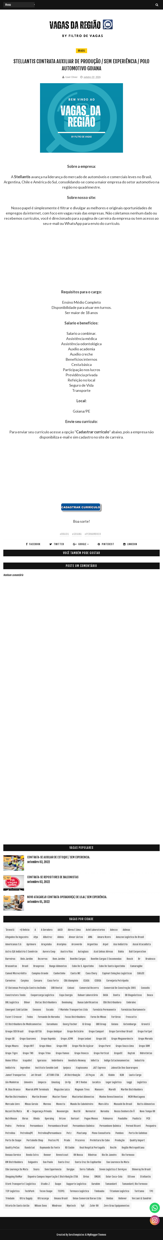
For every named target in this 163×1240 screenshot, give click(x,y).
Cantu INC (75, 973)
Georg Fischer (70, 1024)
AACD (60, 929)
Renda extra (32, 1154)
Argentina (92, 944)
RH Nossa (78, 1154)
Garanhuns (52, 1024)
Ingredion (25, 1067)
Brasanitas (11, 966)
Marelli (112, 1089)
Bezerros (42, 958)
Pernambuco (36, 1125)
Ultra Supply (26, 1198)
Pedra (8, 1125)
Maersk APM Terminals (37, 1089)
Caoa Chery (91, 973)
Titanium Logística (119, 1191)
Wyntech (71, 1205)
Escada (50, 1009)
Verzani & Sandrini (141, 1198)
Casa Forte (53, 980)
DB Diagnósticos (133, 995)
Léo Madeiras (12, 1082)
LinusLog (55, 1082)
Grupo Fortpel (145, 1031)
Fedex (30, 1016)
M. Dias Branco (13, 1089)
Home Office (11, 1060)
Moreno (47, 1104)
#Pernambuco (93, 534)
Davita (116, 995)
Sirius (86, 1176)
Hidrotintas (146, 1053)
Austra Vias (67, 951)
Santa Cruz (64, 1162)
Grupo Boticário (75, 1031)
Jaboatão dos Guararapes (124, 1067)
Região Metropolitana (133, 1147)
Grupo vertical (101, 1053)
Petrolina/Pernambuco (49, 1133)
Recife (113, 1147)
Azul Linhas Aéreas (103, 951)
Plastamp (82, 1133)
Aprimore (31, 944)
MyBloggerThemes (96, 1234)
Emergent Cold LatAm (16, 1009)
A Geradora (46, 929)
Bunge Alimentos (58, 966)
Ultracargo (43, 1198)
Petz (69, 1133)
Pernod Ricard (133, 1125)
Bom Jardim (59, 958)
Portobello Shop (35, 1140)
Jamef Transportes (15, 1075)
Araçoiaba (46, 944)
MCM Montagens (136, 1096)
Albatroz (47, 937)
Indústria (10, 1067)
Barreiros (10, 958)
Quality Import (137, 1140)
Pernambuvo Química (110, 1125)
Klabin (111, 1075)
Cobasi (70, 987)
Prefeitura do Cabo (100, 1140)
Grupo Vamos (62, 1053)
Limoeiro (28, 1082)
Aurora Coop (49, 951)
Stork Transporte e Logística (20, 1183)
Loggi (129, 1082)
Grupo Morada (145, 1038)
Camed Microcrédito (16, 973)
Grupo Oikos (45, 1046)
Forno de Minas (98, 1016)
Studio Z (45, 1183)
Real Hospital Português (92, 1147)
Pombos (120, 1133)
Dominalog (67, 1002)
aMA (90, 937)
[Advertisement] (81, 260)
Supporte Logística (76, 1183)
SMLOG (97, 1176)
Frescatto (131, 1016)
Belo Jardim (27, 958)
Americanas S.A (13, 944)
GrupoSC (118, 1053)
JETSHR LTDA (52, 1075)
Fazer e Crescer (13, 1016)
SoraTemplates (76, 1234)
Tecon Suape (45, 1191)
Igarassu (41, 1060)
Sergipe (70, 1169)
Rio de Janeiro (109, 1154)
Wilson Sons (41, 1205)
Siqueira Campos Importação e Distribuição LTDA (53, 1176)
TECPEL (61, 1191)
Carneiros (10, 980)
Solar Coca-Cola (114, 1176)
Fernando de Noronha (49, 1016)
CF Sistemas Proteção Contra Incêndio (25, 987)
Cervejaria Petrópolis (117, 980)
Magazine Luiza (62, 1089)
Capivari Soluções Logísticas (117, 973)
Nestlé (77, 1111)
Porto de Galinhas (138, 1133)
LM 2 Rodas (81, 1082)
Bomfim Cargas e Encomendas (106, 958)
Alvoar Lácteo (76, 937)
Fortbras (116, 1016)
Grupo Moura (11, 1046)
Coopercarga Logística (42, 995)
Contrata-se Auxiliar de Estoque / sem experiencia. (58, 857)
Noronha (105, 1111)
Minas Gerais (31, 1104)
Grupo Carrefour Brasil (121, 1031)
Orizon (62, 1118)
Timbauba (99, 1191)
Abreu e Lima (74, 929)
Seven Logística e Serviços (113, 1169)
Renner (47, 1154)
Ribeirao (92, 1154)
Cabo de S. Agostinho (83, 966)
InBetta (95, 1060)
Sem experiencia (53, 1169)
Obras (25, 1118)
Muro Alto (104, 1104)
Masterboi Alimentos (83, 1096)
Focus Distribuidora (75, 1016)
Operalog (49, 1118)
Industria (139, 1060)
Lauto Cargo (135, 1075)
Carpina (25, 980)
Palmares (108, 1118)
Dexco (150, 995)
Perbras (21, 1125)
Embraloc (131, 1002)
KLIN (122, 1075)
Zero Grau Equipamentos (116, 1205)
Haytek (131, 1053)
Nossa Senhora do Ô (124, 1111)
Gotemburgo (129, 1024)
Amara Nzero (104, 937)
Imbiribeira (57, 1060)
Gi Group (86, 1024)
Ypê (82, 1205)
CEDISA (98, 980)
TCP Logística (12, 1191)
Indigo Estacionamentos (116, 1060)
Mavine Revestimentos (111, 1096)
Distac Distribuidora (46, 1002)
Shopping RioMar (13, 1176)
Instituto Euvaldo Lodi (46, 1067)
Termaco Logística (79, 1191)
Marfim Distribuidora (132, 1089)
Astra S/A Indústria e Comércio (21, 951)
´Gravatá (9, 929)
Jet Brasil (36, 1075)
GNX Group (101, 1024)
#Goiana (77, 534)
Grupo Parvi (105, 1046)
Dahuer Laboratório (88, 995)
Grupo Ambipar (54, 1031)
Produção (120, 1140)
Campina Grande (40, 973)
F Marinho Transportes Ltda (73, 1009)
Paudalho (122, 1118)
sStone (131, 1176)
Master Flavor (59, 1096)
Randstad (30, 1147)
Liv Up (68, 1082)
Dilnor (27, 1002)
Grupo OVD (62, 1046)
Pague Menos (91, 1118)
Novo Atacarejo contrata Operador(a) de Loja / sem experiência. (67, 897)
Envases (37, 1009)
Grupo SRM (144, 1046)
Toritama (139, 1191)
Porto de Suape (13, 1140)
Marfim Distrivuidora (16, 1096)
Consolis (145, 987)
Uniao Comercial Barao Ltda (87, 1198)
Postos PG (53, 1140)
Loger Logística (114, 1082)
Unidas (109, 1198)
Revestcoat (62, 1154)
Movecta (60, 1104)
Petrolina (10, 1133)
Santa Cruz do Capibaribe (88, 1162)
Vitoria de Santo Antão (17, 1205)
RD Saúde (69, 1147)
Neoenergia (62, 1111)
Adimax (126, 929)
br (139, 958)
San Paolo (48, 1162)
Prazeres (80, 1140)
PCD (148, 1118)
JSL (101, 1075)
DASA (105, 995)
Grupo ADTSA (35, 1031)
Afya (36, 937)
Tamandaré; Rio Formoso (134, 1183)
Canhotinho (59, 973)
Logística (142, 1082)
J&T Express (99, 1067)
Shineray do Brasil (141, 1169)
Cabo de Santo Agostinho (112, 966)
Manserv (99, 1089)
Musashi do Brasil (123, 1104)
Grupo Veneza (81, 1053)
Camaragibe (136, 966)
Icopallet (27, 1060)
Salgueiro (33, 1162)
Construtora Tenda (15, 995)
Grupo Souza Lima (125, 1046)
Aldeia (60, 937)
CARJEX (140, 973)
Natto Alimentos (146, 1104)
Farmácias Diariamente (133, 1009)
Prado (67, 1140)
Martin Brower (39, 1096)
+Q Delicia (24, 929)
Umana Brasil (61, 1198)
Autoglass (83, 951)
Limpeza (42, 1082)
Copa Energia (66, 995)
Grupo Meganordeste (122, 1038)
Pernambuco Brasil (58, 1125)
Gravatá (145, 1024)
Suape (58, 1183)
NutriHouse (11, 1118)
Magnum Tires (82, 1089)
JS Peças (90, 1075)
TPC (151, 1191)
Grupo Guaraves (28, 1038)
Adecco (114, 929)
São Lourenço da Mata (16, 1169)
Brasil (81, 50)
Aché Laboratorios (95, 929)
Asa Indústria (120, 944)
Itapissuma (82, 1067)
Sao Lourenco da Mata (117, 1162)
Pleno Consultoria (101, 1133)
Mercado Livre (12, 1104)
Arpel (105, 944)
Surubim (95, 1183)
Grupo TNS (28, 1053)
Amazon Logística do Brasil (130, 937)
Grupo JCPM (67, 1038)
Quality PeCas (12, 1147)
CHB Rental (56, 987)
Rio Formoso (128, 1154)
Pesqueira (151, 1125)
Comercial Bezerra (89, 987)
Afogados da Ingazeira (16, 937)
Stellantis (145, 1176)
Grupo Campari (96, 1031)
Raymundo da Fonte (50, 1147)
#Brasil (64, 534)
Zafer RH (94, 1205)
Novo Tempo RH (147, 1111)
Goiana (114, 1024)
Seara (36, 1169)
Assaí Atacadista (142, 944)
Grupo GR (10, 1038)
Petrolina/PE (26, 1133)
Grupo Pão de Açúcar (83, 1046)
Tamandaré (111, 1183)
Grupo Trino (45, 1053)
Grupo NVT (29, 1046)
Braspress (38, 966)
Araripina (61, 944)
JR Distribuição (72, 1075)
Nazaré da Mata (13, 1111)
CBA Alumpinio (71, 980)
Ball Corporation (137, 951)
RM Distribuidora (14, 1162)
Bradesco (150, 958)
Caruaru (38, 980)
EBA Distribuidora (112, 1002)
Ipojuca (67, 1067)
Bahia (121, 951)
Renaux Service (13, 1154)
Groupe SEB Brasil (14, 1031)
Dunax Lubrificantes (88, 1002)
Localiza (96, 1082)
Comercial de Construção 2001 (120, 987)
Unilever (122, 1198)
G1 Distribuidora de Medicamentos (23, 1024)
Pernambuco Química (83, 1125)
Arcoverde (77, 944)
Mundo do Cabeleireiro (81, 1104)
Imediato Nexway (77, 1060)
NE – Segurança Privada (39, 1111)
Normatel (90, 1111)
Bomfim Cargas (78, 958)
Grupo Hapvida (48, 1038)
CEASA (86, 980)
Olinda (36, 1118)
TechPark (29, 1191)
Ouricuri (75, 1118)
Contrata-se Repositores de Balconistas (52, 877)
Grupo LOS (101, 1038)
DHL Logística (12, 1002)
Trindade (10, 1198)
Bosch (130, 958)
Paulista (137, 1118)
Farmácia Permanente (104, 1009)
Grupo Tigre (11, 1053)
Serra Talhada (87, 1169)
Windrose (57, 1205)
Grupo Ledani (84, 1038)
